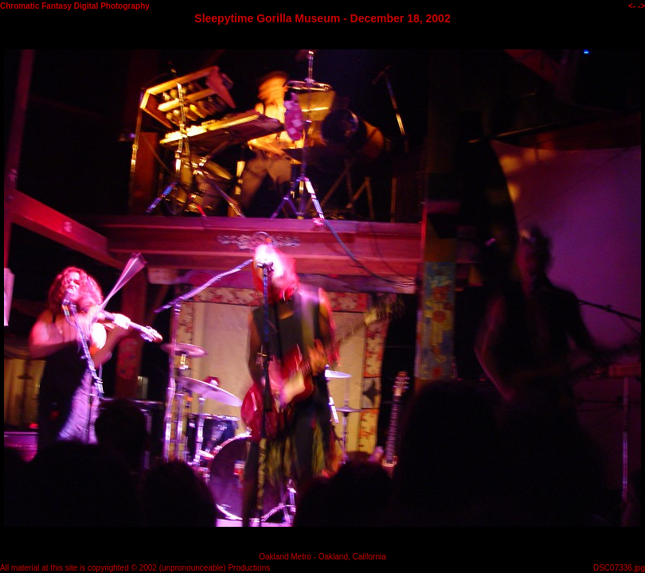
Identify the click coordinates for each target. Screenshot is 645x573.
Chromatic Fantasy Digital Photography (75, 6)
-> (641, 6)
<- (631, 6)
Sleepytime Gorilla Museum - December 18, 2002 (322, 18)
